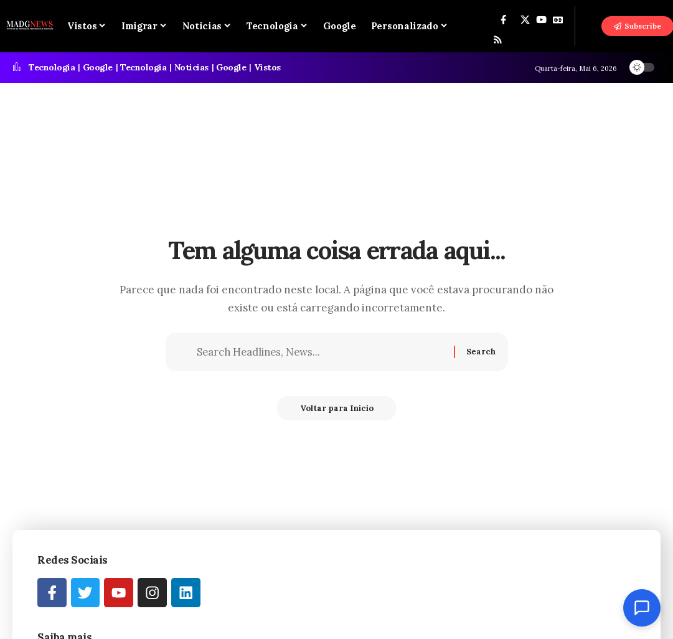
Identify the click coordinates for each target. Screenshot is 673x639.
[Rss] (498, 40)
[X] (525, 20)
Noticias (191, 67)
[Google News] (558, 20)
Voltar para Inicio (337, 410)
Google (98, 67)
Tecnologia (52, 67)
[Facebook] (503, 20)
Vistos (267, 67)
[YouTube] (541, 20)
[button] (589, 26)
